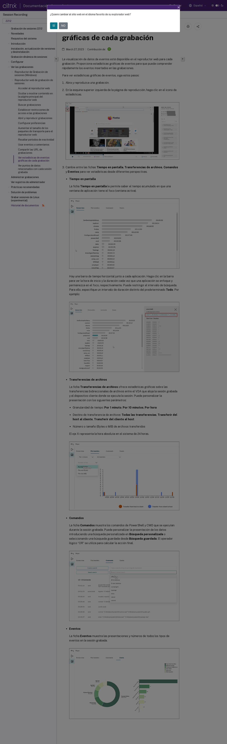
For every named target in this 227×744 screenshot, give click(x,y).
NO (63, 25)
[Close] (179, 7)
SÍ (53, 25)
